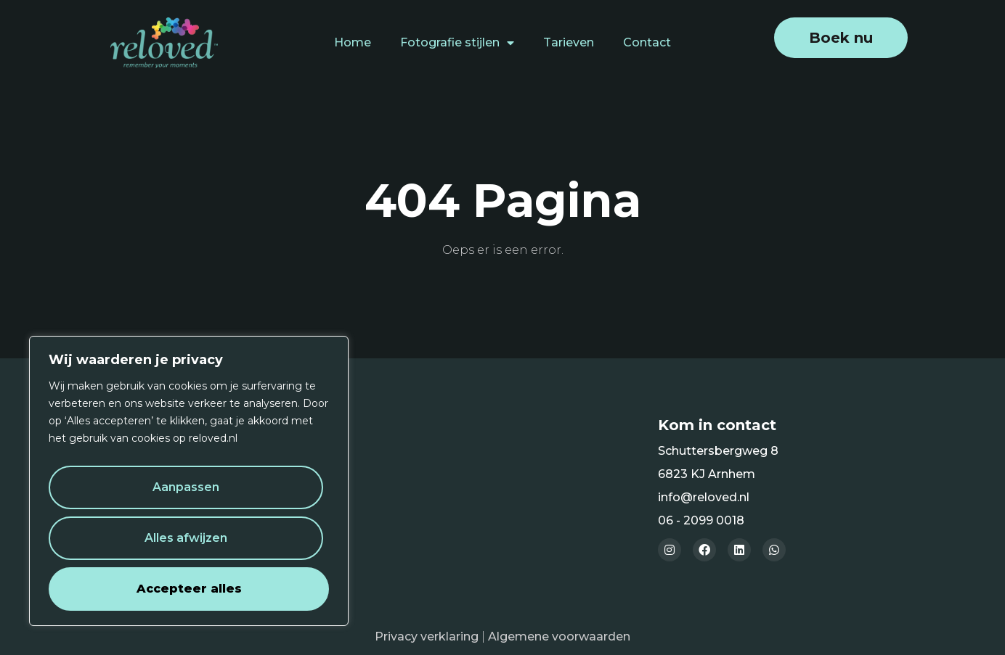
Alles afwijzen (186, 538)
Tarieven (568, 42)
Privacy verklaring (427, 636)
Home (352, 42)
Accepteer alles (189, 589)
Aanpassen (185, 487)
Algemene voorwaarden (559, 636)
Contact (647, 42)
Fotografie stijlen (457, 43)
